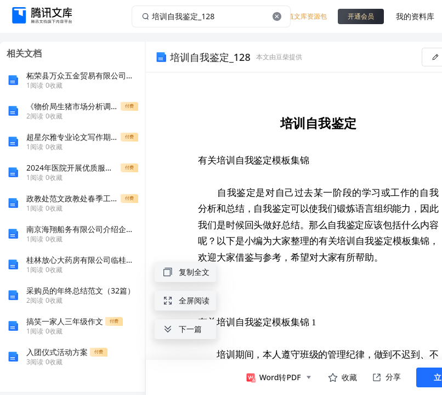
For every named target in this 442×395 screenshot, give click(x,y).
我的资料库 (415, 16)
